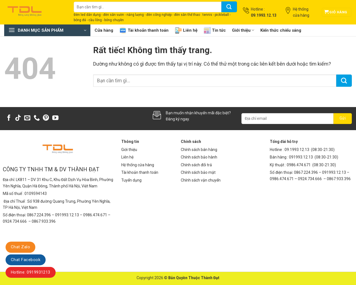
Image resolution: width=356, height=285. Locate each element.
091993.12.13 (301, 157)
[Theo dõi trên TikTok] (18, 118)
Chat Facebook (25, 259)
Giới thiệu (243, 30)
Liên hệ (186, 30)
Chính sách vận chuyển (201, 180)
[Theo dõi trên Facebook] (9, 118)
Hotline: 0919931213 (30, 272)
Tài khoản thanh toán (144, 30)
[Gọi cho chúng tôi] (37, 118)
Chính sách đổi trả (196, 165)
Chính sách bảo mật (198, 172)
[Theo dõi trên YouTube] (55, 118)
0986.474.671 (299, 165)
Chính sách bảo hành (199, 157)
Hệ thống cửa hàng (137, 165)
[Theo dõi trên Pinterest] (46, 118)
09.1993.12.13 (297, 149)
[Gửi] (229, 6)
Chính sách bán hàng (199, 149)
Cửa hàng (104, 30)
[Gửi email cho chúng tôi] (27, 118)
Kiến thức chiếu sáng (280, 30)
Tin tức (215, 30)
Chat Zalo (20, 246)
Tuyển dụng (131, 180)
